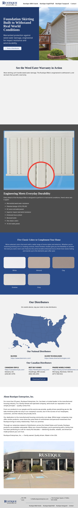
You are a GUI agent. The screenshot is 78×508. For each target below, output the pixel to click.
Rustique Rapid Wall (47, 4)
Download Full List (39, 379)
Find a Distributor (12, 48)
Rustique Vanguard (62, 4)
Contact (73, 4)
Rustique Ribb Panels (30, 4)
